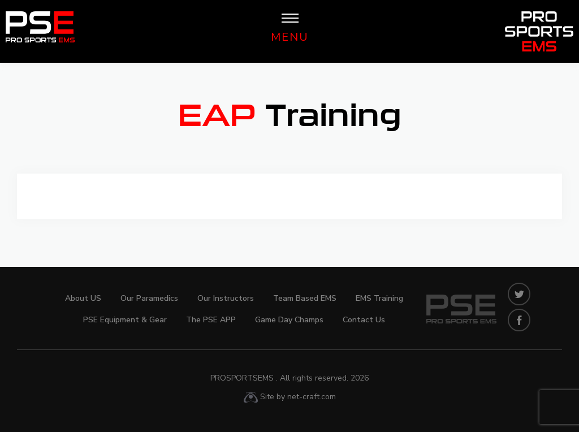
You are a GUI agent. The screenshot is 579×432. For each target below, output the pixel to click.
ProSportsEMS (289, 378)
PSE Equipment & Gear (125, 319)
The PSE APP (211, 319)
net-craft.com (311, 396)
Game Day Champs (289, 319)
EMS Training (379, 298)
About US (83, 298)
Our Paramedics (149, 298)
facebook (519, 320)
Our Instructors (225, 298)
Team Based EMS (304, 298)
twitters (519, 294)
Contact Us (364, 319)
